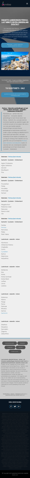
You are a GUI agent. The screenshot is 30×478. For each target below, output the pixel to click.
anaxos (12, 427)
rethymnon (11, 459)
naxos (7, 452)
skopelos (21, 462)
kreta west (12, 445)
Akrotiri (3, 168)
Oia (2, 213)
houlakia (26, 435)
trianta (11, 465)
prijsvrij (18, 415)
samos (2, 460)
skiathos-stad (15, 462)
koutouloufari (17, 443)
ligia (4, 447)
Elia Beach (4, 170)
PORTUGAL (15, 351)
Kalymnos (4, 256)
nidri (23, 452)
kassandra (14, 439)
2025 (18, 416)
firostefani (7, 433)
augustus (4, 419)
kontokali (4, 442)
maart (17, 417)
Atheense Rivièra (7, 245)
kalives (24, 436)
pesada (3, 456)
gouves (13, 435)
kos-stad (15, 442)
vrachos (14, 466)
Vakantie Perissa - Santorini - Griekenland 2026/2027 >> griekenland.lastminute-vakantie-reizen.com (15, 394)
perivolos (26, 455)
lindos (7, 447)
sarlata (17, 460)
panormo (12, 453)
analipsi (8, 427)
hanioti (21, 435)
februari (13, 417)
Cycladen (4, 251)
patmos (3, 455)
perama (13, 455)
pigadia (10, 456)
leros (23, 446)
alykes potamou (10, 426)
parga (16, 453)
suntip (22, 415)
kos (11, 442)
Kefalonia (4, 270)
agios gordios (5, 422)
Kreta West (5, 279)
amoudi (16, 426)
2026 (21, 416)
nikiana (26, 452)
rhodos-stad (21, 459)
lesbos (26, 446)
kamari (8, 437)
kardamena (3, 439)
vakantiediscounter (5, 416)
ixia (12, 436)
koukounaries (11, 443)
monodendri (6, 450)
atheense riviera (11, 429)
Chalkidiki (4, 247)
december (25, 419)
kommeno (25, 440)
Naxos (3, 299)
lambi (7, 446)
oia (8, 453)
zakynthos (11, 467)
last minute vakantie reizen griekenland (17, 413)
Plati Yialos (5, 234)
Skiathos (4, 324)
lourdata (15, 447)
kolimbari (15, 440)
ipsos (10, 436)
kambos (12, 437)
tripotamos (16, 465)
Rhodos (4, 308)
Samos (3, 311)
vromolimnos (20, 466)
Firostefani (5, 184)
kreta (27, 443)
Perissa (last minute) (14, 156)
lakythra (3, 446)
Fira (2, 172)
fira (25, 432)
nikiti (2, 453)
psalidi (24, 457)
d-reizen (14, 415)
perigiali (17, 455)
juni (25, 417)
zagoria (25, 466)
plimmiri (9, 457)
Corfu (3, 249)
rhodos (16, 459)
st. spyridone (19, 463)
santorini (13, 460)
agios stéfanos (10, 425)
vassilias (4, 466)
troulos (21, 465)
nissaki (5, 453)
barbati (20, 429)
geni (10, 435)
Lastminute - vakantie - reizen (10, 239)
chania (8, 430)
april (20, 417)
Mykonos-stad (6, 207)
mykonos (17, 450)
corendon (9, 415)
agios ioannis (12, 422)
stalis (14, 463)
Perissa (3, 227)
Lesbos (3, 286)
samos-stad (8, 460)
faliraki (22, 432)
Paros (3, 304)
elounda (10, 432)
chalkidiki (4, 430)
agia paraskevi (24, 420)
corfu (18, 430)
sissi (21, 460)
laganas (25, 445)
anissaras (17, 427)
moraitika (12, 450)
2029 (3, 417)
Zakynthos (5, 334)
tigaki (4, 465)
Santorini (4, 313)
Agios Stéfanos (6, 165)
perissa (21, 455)
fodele (11, 433)
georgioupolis (5, 435)
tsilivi (25, 465)
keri (27, 439)
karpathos (9, 439)
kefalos (24, 439)
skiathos (10, 462)
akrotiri (16, 425)
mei (23, 417)
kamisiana (17, 437)
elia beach (5, 432)
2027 (24, 416)
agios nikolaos (13, 423)
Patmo (3, 306)
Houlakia (4, 188)
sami (26, 459)
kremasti (23, 443)
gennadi (18, 433)
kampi (21, 437)
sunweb (26, 415)
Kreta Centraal (6, 277)
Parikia (3, 225)
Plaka (3, 232)
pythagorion (5, 459)
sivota (23, 460)
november (19, 419)
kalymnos (4, 437)
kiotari (3, 440)
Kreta (3, 274)
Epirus (3, 254)
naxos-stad (11, 452)
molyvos (26, 449)
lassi (13, 446)
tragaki (8, 465)
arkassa (5, 429)
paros (23, 453)
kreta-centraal (5, 445)
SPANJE (22, 343)
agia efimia (12, 420)
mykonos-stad (23, 450)
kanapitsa (26, 437)
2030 (6, 417)
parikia (19, 453)
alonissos (24, 425)
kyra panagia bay (19, 445)
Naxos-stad (5, 211)
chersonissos (13, 430)
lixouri (10, 447)
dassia (26, 430)
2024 (15, 416)
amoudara (3, 427)
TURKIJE (10, 347)
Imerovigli (4, 191)
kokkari (10, 440)
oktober (14, 419)
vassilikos (9, 466)
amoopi (26, 426)
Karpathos (4, 258)
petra (6, 456)
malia (25, 447)
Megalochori (5, 204)
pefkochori (8, 455)
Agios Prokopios (7, 163)
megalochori (20, 447)
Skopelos (4, 327)
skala (27, 460)
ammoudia (21, 426)
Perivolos (4, 230)
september (9, 419)
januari (9, 417)
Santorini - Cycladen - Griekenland (11, 160)
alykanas (4, 426)
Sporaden (4, 329)
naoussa (3, 452)
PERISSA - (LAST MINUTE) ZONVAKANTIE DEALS (15, 45)
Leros (3, 283)
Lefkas (3, 281)
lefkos (20, 446)
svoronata (25, 463)
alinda (19, 425)
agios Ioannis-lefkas (20, 422)
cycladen (22, 430)
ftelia (15, 433)
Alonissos (4, 242)
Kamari (3, 193)
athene (16, 429)
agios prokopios (21, 423)
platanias (18, 456)
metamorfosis (20, 449)
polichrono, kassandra (17, 457)
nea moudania (18, 452)
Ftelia (3, 186)
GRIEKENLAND (9, 343)
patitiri (26, 453)
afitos (7, 420)
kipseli (7, 440)
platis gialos (23, 456)
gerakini (23, 433)
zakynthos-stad (17, 467)
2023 (12, 416)
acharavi (4, 420)
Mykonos (4, 297)
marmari (3, 449)
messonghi (14, 449)
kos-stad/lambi (21, 442)
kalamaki (16, 436)
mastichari (8, 449)
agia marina (18, 420)
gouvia (17, 435)
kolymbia (20, 440)
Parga (3, 302)
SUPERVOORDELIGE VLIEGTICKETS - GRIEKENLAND (15, 94)
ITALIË (21, 347)
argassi (21, 427)
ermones (18, 432)
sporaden (10, 463)
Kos (2, 272)
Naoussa (4, 209)
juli (27, 417)
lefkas (16, 446)
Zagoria (4, 331)
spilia (6, 463)
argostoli (26, 427)
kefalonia (20, 439)
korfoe (8, 442)
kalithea (20, 436)
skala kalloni (4, 462)
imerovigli (5, 436)
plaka (14, 456)
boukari (24, 429)
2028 (27, 416)
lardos (10, 446)
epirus (14, 432)
